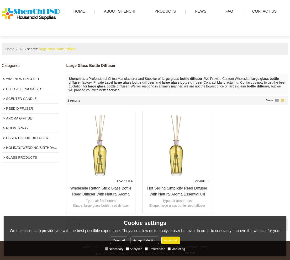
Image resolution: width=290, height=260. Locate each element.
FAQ (228, 11)
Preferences (155, 249)
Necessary (114, 249)
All (21, 49)
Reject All (119, 240)
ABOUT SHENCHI (118, 11)
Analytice (134, 249)
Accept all (170, 240)
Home (9, 49)
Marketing (176, 249)
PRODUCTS (164, 11)
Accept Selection (144, 240)
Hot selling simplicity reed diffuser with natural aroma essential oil (177, 191)
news (199, 11)
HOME (78, 11)
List (277, 100)
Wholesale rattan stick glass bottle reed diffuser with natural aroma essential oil (100, 191)
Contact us (263, 11)
